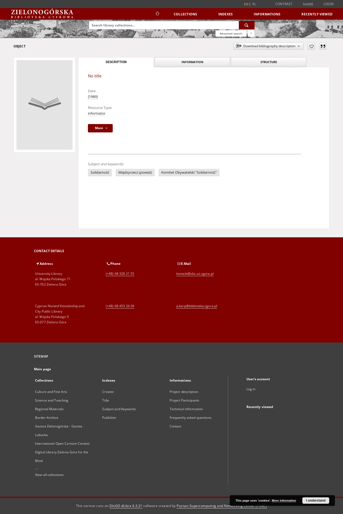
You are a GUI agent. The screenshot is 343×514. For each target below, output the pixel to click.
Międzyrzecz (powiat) (135, 172)
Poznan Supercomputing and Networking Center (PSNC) (222, 505)
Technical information (186, 409)
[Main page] (157, 14)
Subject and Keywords (119, 409)
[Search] (247, 25)
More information (284, 500)
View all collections (49, 474)
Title (105, 400)
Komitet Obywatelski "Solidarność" (189, 172)
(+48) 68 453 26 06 (120, 306)
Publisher (109, 417)
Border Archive (46, 417)
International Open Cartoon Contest (62, 443)
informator (96, 113)
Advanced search (231, 33)
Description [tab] (116, 62)
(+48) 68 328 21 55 (120, 273)
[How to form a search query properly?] (251, 33)
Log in (251, 389)
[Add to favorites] (311, 46)
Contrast (284, 4)
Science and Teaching (51, 400)
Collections (185, 14)
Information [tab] (192, 62)
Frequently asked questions (190, 417)
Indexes (225, 14)
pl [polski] (254, 4)
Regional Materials (49, 409)
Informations (267, 14)
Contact (175, 426)
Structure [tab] (268, 62)
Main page (42, 369)
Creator (108, 391)
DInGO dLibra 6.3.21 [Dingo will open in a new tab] (125, 505)
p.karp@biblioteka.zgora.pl (196, 306)
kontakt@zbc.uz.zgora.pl (195, 273)
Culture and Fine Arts (51, 391)
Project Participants (184, 400)
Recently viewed (316, 14)
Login (329, 4)
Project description (184, 391)
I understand (315, 500)
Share (308, 4)
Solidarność (100, 172)
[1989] (93, 96)
